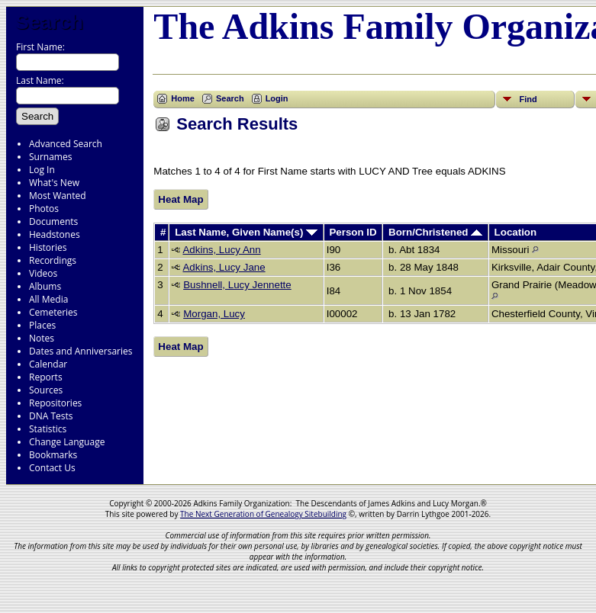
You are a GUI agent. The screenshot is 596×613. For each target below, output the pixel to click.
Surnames (50, 156)
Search (49, 22)
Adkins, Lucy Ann (221, 249)
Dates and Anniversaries (80, 351)
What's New (54, 182)
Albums (45, 286)
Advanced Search (65, 143)
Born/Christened (435, 232)
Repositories (55, 402)
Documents (53, 221)
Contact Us (52, 467)
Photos (44, 208)
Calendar (48, 364)
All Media (48, 299)
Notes (41, 338)
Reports (46, 377)
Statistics (47, 428)
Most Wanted (57, 195)
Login (277, 98)
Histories (47, 247)
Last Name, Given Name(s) (246, 232)
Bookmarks (53, 454)
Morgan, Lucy (214, 313)
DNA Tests (51, 415)
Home (183, 98)
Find (527, 99)
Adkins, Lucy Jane (223, 267)
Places (42, 325)
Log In (42, 169)
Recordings (52, 260)
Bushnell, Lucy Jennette (237, 284)
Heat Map (180, 199)
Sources (46, 390)
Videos (43, 273)
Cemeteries (53, 312)
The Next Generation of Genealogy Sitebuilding (263, 514)
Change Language (67, 441)
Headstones (54, 234)
